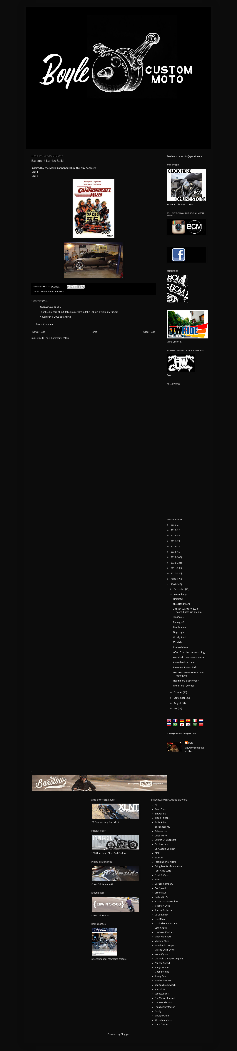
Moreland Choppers (165, 945)
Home (94, 332)
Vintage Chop (162, 1015)
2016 (173, 541)
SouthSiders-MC (163, 980)
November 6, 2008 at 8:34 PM (55, 317)
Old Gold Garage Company (169, 958)
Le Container (161, 914)
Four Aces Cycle (163, 870)
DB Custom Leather (165, 849)
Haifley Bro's (161, 897)
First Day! (178, 599)
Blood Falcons (162, 818)
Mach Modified (163, 936)
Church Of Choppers (165, 840)
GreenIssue (160, 892)
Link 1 (34, 171)
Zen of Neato (161, 1024)
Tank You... (178, 617)
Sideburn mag (162, 971)
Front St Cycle (162, 875)
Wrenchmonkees (163, 1020)
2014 (173, 552)
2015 (173, 546)
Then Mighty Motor (165, 1007)
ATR (156, 805)
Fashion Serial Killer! (165, 862)
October (178, 692)
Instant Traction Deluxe (166, 901)
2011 (173, 568)
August (178, 703)
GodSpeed (160, 888)
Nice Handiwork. (181, 604)
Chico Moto (161, 835)
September (180, 698)
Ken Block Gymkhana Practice (188, 657)
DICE (157, 853)
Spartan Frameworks (165, 985)
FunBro (158, 879)
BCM (190, 743)
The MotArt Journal (165, 998)
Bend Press (160, 809)
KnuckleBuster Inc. (164, 910)
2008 (173, 584)
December (179, 589)
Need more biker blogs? (186, 680)
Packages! (178, 622)
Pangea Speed (162, 963)
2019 (173, 525)
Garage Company (164, 884)
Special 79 (160, 989)
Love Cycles (161, 928)
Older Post (149, 332)
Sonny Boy (160, 976)
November (179, 594)
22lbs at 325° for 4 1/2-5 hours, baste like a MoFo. (187, 611)
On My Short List (181, 637)
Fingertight (179, 632)
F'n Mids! (178, 642)
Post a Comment (45, 324)
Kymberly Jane (180, 647)
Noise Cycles (161, 954)
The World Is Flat (163, 1002)
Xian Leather (179, 627)
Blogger (125, 1034)
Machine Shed (162, 941)
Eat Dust (159, 857)
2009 (173, 579)
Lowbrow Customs (164, 932)
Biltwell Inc (160, 813)
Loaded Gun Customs (166, 923)
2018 (173, 530)
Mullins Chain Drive (165, 950)
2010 (173, 573)
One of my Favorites (183, 685)
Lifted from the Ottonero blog (189, 652)
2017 (173, 535)
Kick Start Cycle (162, 906)
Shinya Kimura (162, 967)
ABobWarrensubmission (52, 292)
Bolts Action (161, 822)
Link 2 (34, 175)
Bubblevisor (161, 831)
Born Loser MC (162, 827)
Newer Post (38, 332)
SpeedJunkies (162, 993)
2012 (173, 563)
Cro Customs (161, 844)
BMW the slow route (184, 662)
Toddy (158, 1011)
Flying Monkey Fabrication (168, 866)
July (176, 708)
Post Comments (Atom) (58, 338)
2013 (173, 557)
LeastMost (160, 919)
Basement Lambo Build (185, 667)
